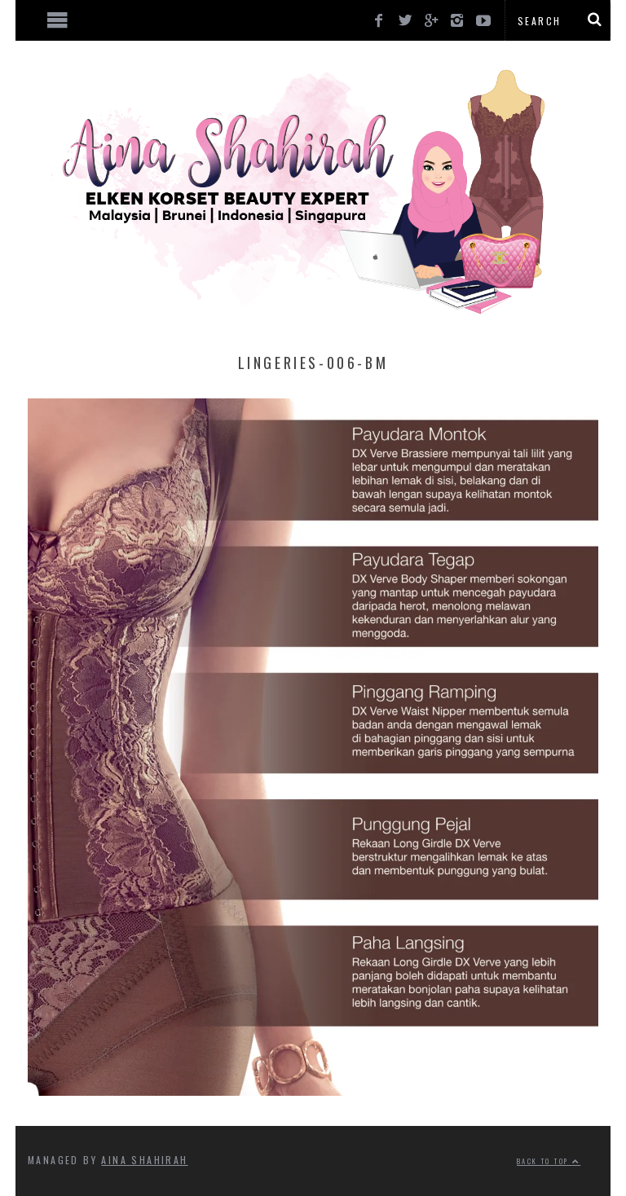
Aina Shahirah (144, 1160)
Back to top (548, 1161)
